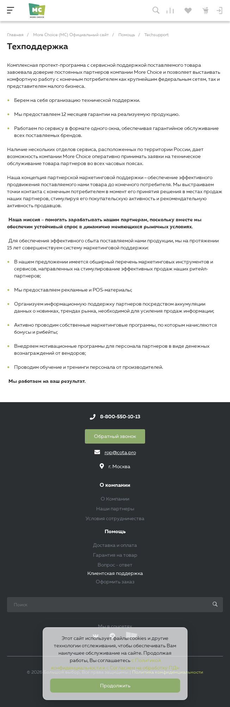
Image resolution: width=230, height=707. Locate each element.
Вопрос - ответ (115, 565)
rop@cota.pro (120, 452)
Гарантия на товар (115, 555)
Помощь (115, 532)
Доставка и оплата (115, 545)
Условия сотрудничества (115, 518)
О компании (115, 485)
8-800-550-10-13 (120, 417)
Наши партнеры (115, 508)
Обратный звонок (115, 436)
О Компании (115, 499)
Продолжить (115, 685)
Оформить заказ (115, 581)
